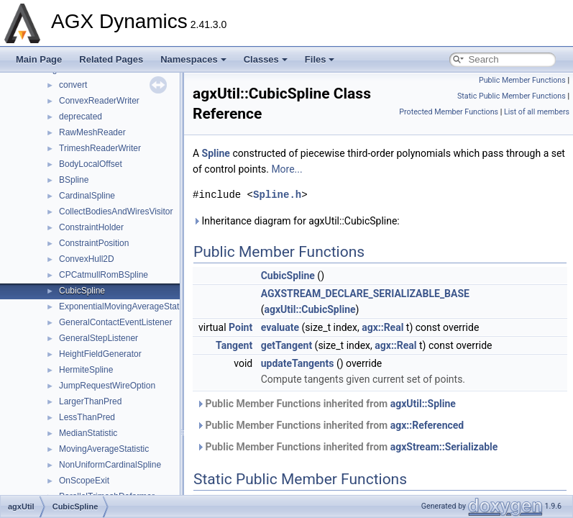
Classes (266, 59)
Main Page (39, 59)
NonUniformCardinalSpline (110, 465)
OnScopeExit (84, 481)
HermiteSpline (86, 370)
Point (240, 327)
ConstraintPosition (94, 243)
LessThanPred (87, 417)
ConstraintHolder (91, 227)
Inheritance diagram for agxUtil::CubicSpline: (296, 221)
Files (320, 59)
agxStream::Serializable (444, 447)
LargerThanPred (90, 401)
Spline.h (277, 194)
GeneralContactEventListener (115, 322)
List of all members (536, 112)
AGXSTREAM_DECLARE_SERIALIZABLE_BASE (365, 293)
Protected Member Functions (448, 112)
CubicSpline (82, 291)
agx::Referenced (427, 425)
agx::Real (382, 327)
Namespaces (193, 59)
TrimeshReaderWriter (100, 148)
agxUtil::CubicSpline (309, 309)
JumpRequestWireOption (107, 386)
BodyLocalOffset (90, 164)
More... (286, 169)
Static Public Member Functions (511, 96)
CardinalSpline (87, 196)
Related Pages (111, 59)
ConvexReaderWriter (99, 101)
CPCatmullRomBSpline (103, 275)
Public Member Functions (522, 80)
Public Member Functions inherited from (326, 403)
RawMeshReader (92, 132)
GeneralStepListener (98, 338)
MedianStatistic (88, 433)
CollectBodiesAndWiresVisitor (116, 211)
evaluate (280, 327)
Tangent (234, 345)
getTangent (286, 345)
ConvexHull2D (86, 259)
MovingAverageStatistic (104, 449)
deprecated (80, 117)
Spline (216, 153)
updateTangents (297, 363)
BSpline (73, 180)
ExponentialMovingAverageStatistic (126, 306)
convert (73, 85)
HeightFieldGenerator (100, 354)
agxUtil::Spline (423, 403)
